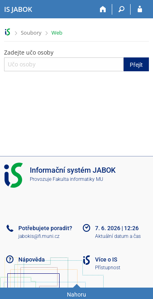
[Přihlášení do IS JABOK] (140, 9)
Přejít (136, 65)
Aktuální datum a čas (118, 236)
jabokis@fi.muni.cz (39, 236)
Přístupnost (107, 267)
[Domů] (103, 9)
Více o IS (106, 259)
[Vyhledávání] (121, 9)
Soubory (31, 32)
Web (56, 32)
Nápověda (31, 259)
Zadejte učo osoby (76, 59)
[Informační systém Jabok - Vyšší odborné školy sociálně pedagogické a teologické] (18, 9)
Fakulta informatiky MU (78, 179)
